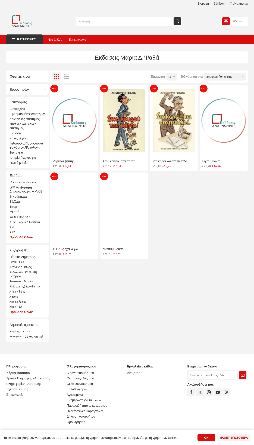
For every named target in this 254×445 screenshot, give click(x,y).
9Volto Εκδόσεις (20, 217)
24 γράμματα (18, 196)
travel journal (34, 336)
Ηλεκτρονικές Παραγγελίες (85, 411)
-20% (54, 88)
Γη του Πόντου (212, 161)
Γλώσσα (15, 133)
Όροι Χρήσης (76, 422)
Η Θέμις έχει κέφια (65, 249)
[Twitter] (200, 392)
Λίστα (66, 76)
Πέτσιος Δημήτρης (22, 257)
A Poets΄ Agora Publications (25, 222)
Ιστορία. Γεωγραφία (23, 158)
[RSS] (226, 392)
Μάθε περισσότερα (233, 437)
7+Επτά (15, 212)
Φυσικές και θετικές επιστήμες (23, 126)
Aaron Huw (16, 307)
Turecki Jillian (17, 262)
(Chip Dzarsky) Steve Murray (25, 286)
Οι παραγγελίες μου (80, 378)
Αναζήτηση (177, 21)
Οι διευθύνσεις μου (80, 384)
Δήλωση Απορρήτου (81, 416)
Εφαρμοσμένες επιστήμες (27, 114)
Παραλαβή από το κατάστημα (87, 406)
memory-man (16, 336)
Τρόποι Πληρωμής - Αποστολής (28, 378)
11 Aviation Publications (23, 182)
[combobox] (125, 21)
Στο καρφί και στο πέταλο (170, 161)
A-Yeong (14, 296)
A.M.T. (13, 227)
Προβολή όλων (21, 237)
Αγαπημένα (75, 395)
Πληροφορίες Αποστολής (23, 384)
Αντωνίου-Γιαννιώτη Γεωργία (23, 274)
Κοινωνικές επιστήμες (25, 119)
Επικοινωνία (15, 395)
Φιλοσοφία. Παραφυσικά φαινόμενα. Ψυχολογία (26, 145)
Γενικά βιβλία (18, 163)
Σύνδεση (219, 3)
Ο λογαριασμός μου (80, 373)
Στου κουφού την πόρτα (119, 161)
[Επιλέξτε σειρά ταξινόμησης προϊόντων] (225, 77)
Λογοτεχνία (17, 109)
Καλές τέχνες (18, 138)
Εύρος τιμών (19, 89)
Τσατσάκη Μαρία (21, 281)
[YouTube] (218, 392)
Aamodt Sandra (18, 302)
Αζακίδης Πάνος (21, 267)
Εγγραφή (203, 3)
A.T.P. (12, 232)
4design (14, 207)
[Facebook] (191, 392)
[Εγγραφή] (213, 375)
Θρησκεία (16, 153)
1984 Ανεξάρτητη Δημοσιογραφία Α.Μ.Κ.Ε (26, 189)
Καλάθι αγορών (77, 389)
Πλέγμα (56, 76)
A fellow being (17, 291)
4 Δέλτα (15, 202)
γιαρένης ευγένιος (20, 331)
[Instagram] (209, 392)
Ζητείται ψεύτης (63, 161)
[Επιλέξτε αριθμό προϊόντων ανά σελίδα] (171, 77)
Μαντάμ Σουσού (114, 249)
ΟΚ (206, 437)
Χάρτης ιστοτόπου (19, 373)
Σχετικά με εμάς (17, 389)
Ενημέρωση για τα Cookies (84, 400)
